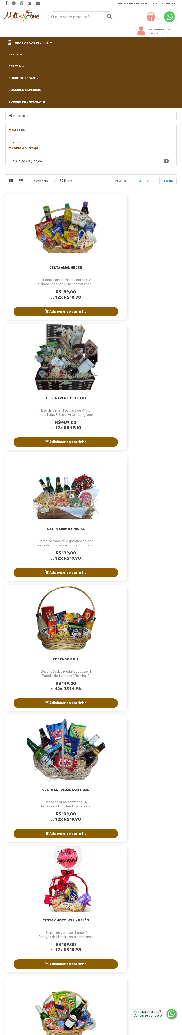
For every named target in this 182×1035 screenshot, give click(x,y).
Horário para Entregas (84, 942)
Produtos (132, 913)
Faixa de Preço (25, 177)
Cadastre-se (164, 3)
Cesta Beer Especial (150, 323)
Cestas (16, 66)
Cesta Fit (91, 714)
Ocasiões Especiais (24, 90)
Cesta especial (150, 584)
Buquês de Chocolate (26, 101)
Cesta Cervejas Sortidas (91, 453)
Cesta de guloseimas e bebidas (31, 586)
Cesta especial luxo (31, 714)
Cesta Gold (150, 714)
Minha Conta (135, 927)
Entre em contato (133, 3)
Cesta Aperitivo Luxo (91, 323)
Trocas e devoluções (142, 942)
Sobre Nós (74, 920)
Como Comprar (78, 935)
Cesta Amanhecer (31, 323)
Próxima (168, 236)
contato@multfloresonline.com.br (33, 945)
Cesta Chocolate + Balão (150, 453)
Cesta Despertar (91, 584)
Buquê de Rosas (23, 78)
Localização (75, 927)
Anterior (120, 236)
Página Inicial (77, 913)
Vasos (15, 54)
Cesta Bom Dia (32, 453)
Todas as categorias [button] (30, 42)
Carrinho (132, 920)
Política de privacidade (144, 935)
